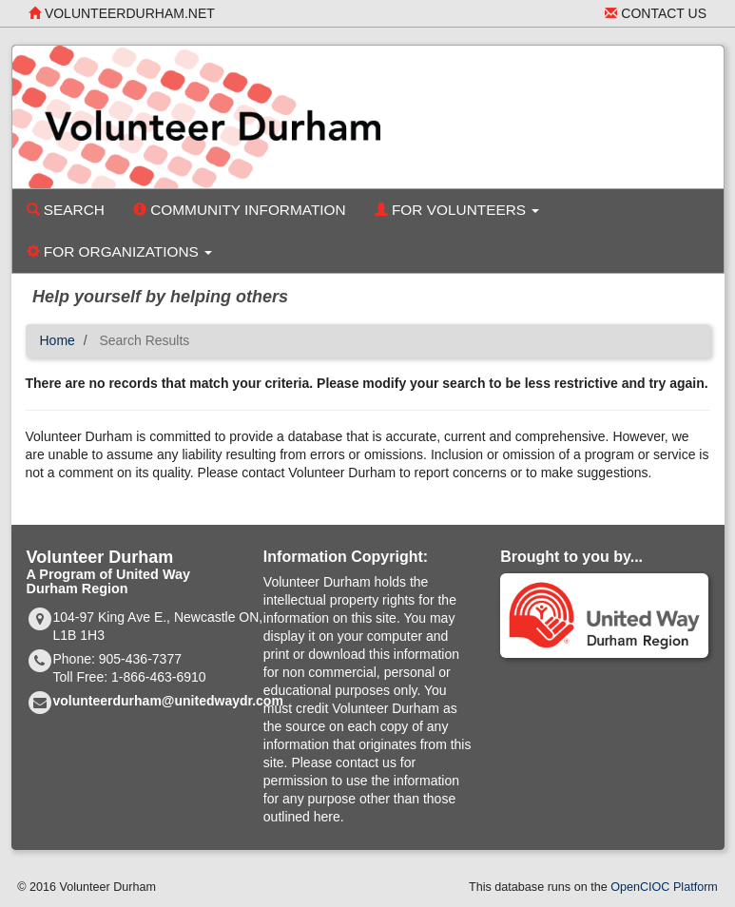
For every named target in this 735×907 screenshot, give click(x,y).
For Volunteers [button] (457, 210)
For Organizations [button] (120, 251)
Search (66, 210)
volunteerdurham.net (122, 13)
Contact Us (655, 13)
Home (57, 340)
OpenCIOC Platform (664, 887)
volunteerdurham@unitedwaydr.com (168, 700)
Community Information (239, 210)
